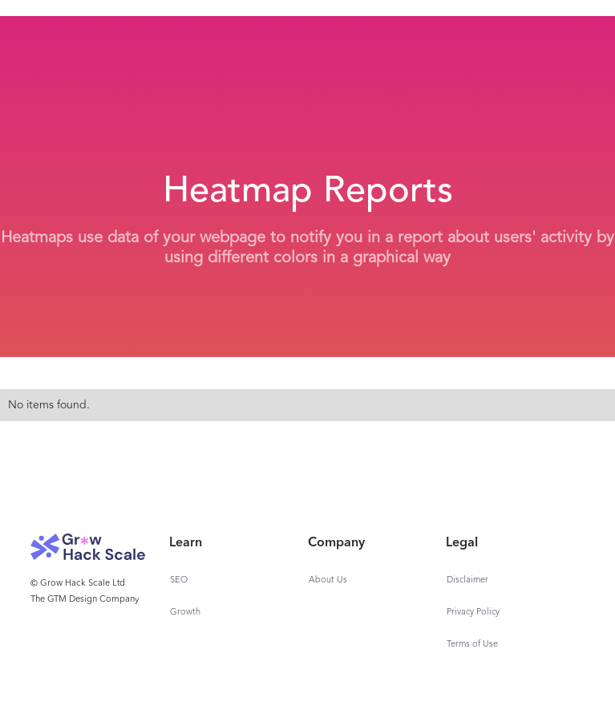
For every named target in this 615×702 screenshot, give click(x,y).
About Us (328, 580)
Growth (185, 612)
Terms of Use (472, 644)
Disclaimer (467, 580)
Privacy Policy (473, 612)
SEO (179, 580)
